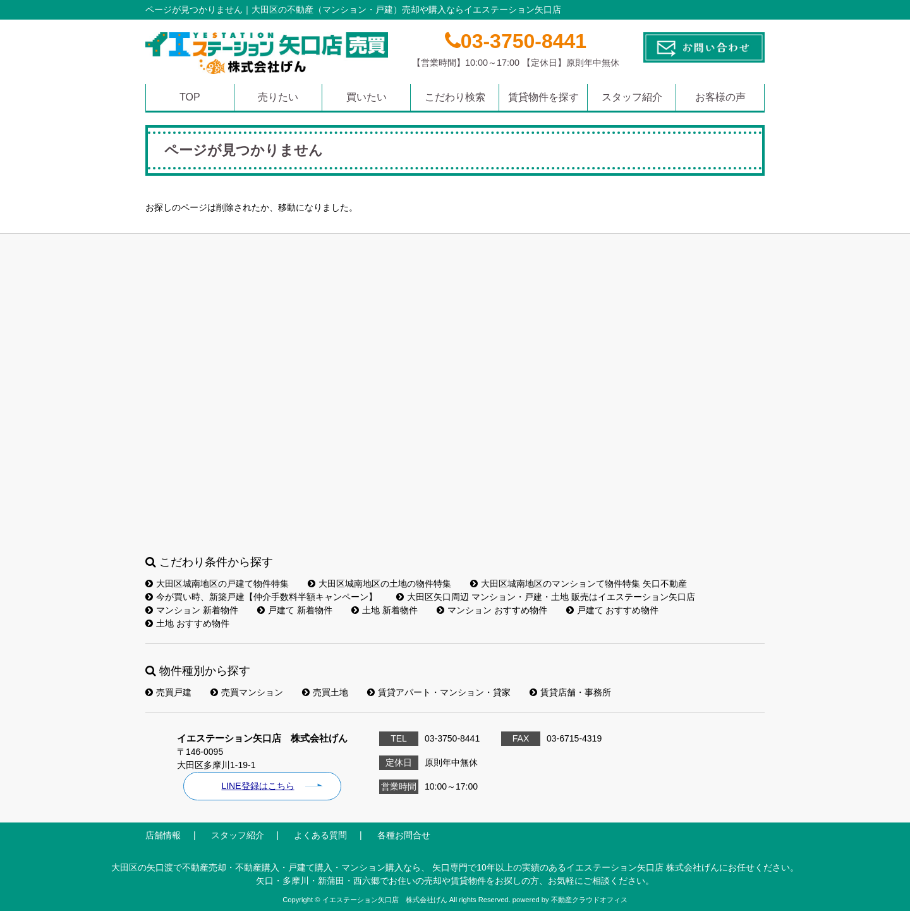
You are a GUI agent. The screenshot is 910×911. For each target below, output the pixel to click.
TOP (189, 97)
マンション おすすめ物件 (492, 610)
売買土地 (325, 692)
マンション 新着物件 (191, 610)
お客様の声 (720, 97)
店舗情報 (163, 835)
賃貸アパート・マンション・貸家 (439, 692)
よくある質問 (320, 835)
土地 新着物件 (384, 610)
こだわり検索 (455, 97)
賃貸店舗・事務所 (570, 692)
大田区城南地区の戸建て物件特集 (217, 583)
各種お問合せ (403, 835)
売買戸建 (168, 692)
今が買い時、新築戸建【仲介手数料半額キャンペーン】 (261, 597)
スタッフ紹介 (632, 97)
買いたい (366, 97)
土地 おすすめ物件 (187, 623)
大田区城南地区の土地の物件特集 (379, 583)
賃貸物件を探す (543, 97)
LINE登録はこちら (257, 786)
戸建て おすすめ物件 (612, 610)
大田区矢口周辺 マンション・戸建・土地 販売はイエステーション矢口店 (545, 597)
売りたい (278, 97)
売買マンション (246, 692)
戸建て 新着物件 (294, 610)
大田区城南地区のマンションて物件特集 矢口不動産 (578, 583)
